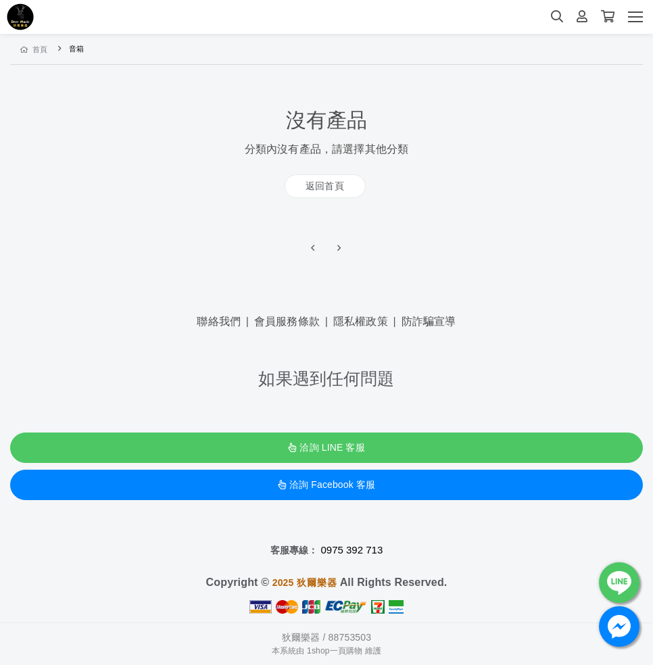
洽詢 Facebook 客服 (326, 484)
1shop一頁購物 (334, 651)
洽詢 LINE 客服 (326, 447)
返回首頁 (325, 185)
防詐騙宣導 (429, 321)
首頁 (34, 49)
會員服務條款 (287, 321)
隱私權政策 (360, 321)
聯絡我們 (219, 321)
